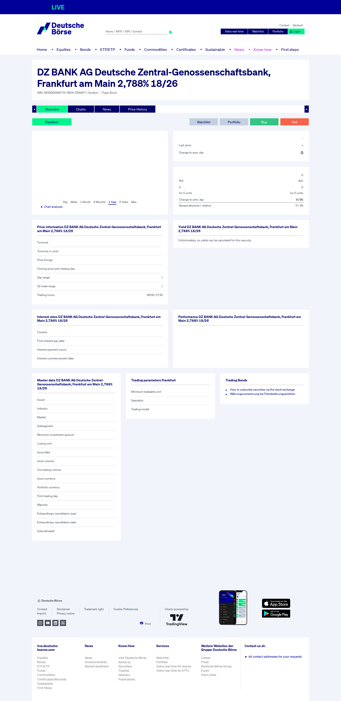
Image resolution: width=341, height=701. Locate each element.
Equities (64, 49)
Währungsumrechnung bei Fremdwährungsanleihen (262, 394)
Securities (125, 666)
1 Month (85, 202)
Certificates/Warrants (51, 679)
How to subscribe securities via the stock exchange (262, 389)
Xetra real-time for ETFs (172, 671)
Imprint (41, 613)
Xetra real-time (234, 31)
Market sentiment (96, 666)
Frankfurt (51, 122)
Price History (137, 109)
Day (65, 202)
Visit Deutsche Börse (132, 658)
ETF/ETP (107, 49)
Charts (81, 109)
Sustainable (215, 49)
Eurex (205, 671)
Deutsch (298, 25)
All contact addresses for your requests (273, 657)
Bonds (85, 49)
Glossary (124, 675)
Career (206, 658)
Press (205, 662)
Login (294, 31)
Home (42, 49)
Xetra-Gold (208, 675)
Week (74, 202)
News (239, 49)
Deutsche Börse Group (216, 666)
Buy (264, 122)
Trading (123, 671)
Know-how (263, 49)
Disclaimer (63, 609)
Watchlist (258, 31)
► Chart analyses (51, 206)
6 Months (100, 202)
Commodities (155, 49)
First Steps (44, 688)
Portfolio (278, 31)
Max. (134, 202)
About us (124, 662)
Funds (130, 49)
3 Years (123, 202)
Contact (284, 25)
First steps (290, 49)
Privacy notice (65, 613)
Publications (126, 679)
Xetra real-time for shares (173, 666)
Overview (52, 109)
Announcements (96, 662)
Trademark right (94, 609)
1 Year (112, 202)
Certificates (186, 49)
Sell (294, 122)
